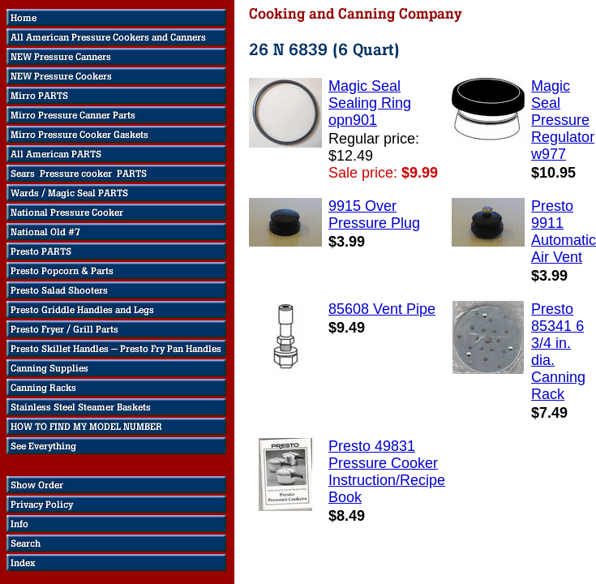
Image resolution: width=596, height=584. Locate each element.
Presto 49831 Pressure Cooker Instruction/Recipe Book (386, 471)
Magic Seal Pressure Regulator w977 (562, 120)
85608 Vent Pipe (381, 309)
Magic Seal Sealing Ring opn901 (369, 103)
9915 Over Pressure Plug (374, 214)
